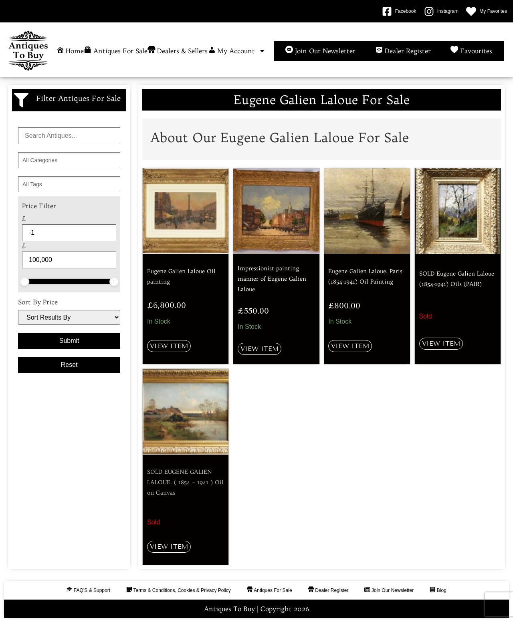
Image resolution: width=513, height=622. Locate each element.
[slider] (24, 281)
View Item (169, 346)
